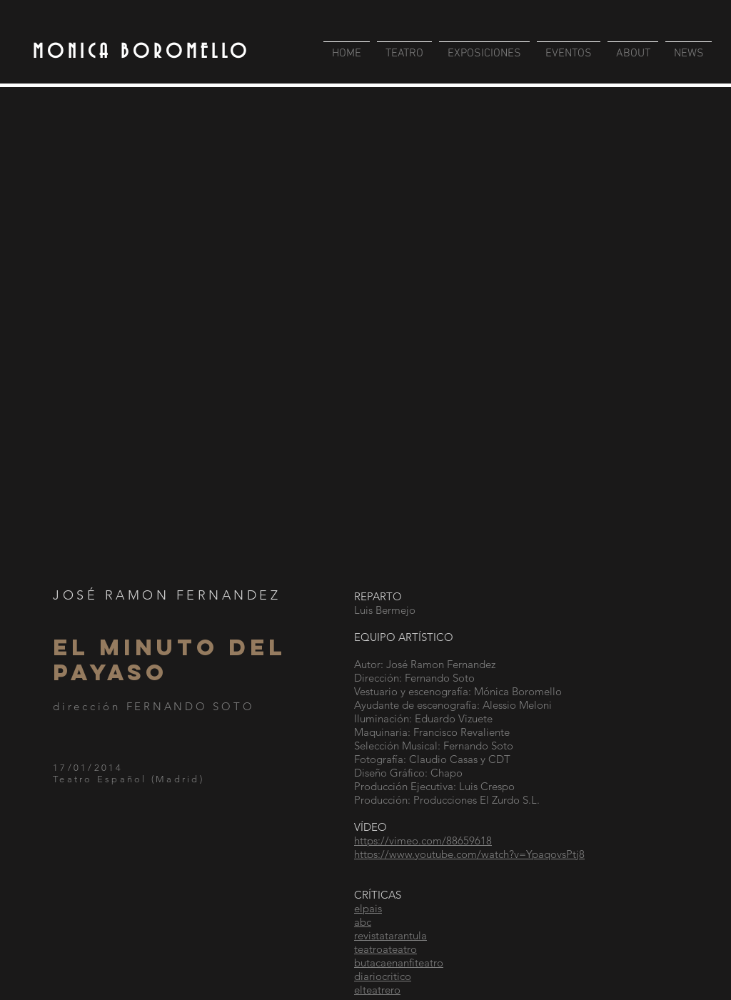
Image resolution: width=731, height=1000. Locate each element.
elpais (368, 908)
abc (362, 922)
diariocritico (382, 976)
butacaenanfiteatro (398, 962)
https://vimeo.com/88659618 (423, 840)
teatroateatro (385, 949)
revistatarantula (390, 935)
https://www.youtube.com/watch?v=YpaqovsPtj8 (469, 854)
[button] (365, 337)
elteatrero (377, 989)
